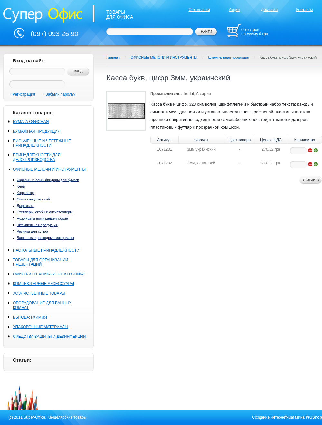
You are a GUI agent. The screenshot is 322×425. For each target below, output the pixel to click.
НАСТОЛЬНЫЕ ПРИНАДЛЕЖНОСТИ (46, 250)
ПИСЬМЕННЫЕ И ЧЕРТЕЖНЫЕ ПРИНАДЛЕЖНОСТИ (42, 143)
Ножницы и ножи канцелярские (42, 218)
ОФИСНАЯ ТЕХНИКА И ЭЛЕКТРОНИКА (49, 274)
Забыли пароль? (61, 94)
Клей (21, 186)
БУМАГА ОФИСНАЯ (31, 121)
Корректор (25, 193)
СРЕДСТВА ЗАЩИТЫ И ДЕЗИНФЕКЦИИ (49, 336)
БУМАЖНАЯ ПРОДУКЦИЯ (36, 131)
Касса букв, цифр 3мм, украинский (288, 57)
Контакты (304, 9)
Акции (234, 9)
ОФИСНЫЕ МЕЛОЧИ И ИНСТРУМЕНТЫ (49, 169)
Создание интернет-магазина (278, 417)
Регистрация (24, 94)
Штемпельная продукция (37, 225)
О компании (199, 9)
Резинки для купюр (32, 231)
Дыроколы (25, 206)
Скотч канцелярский (33, 199)
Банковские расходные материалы (45, 238)
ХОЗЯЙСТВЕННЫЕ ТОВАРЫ (39, 293)
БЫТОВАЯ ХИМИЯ (30, 317)
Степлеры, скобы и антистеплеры (44, 212)
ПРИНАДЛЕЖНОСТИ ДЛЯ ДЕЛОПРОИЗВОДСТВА (37, 157)
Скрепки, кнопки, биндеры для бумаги (48, 180)
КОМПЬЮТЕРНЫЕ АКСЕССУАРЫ (43, 284)
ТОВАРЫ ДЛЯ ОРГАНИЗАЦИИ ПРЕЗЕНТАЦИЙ (40, 262)
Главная (113, 57)
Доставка (269, 9)
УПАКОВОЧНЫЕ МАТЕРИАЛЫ (40, 327)
